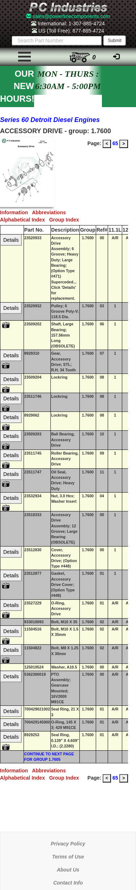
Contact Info (68, 883)
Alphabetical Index (24, 220)
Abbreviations (50, 212)
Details (11, 240)
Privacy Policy (68, 844)
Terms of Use (68, 857)
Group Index (65, 220)
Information (16, 212)
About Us (68, 870)
